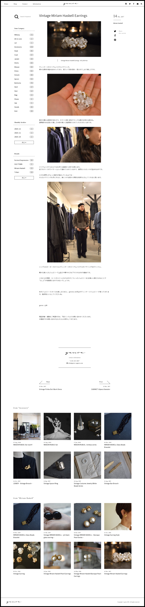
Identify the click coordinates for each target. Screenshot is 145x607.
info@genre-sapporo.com (74, 363)
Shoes (24, 99)
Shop (15, 4)
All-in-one (24, 39)
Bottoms (24, 83)
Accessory (24, 47)
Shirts (24, 63)
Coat (24, 55)
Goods (24, 107)
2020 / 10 (24, 137)
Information (37, 4)
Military (24, 35)
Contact (25, 4)
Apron (24, 79)
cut (24, 43)
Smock (24, 75)
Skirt (24, 87)
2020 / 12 (24, 129)
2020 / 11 (24, 133)
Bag (24, 95)
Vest (24, 91)
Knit (24, 111)
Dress (24, 71)
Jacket (24, 59)
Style (24, 51)
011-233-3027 (74, 361)
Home (6, 4)
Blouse (24, 67)
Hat (24, 103)
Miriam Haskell (118, 23)
